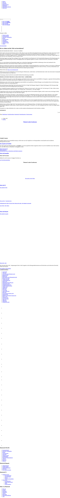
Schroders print (5, 297)
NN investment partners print (8, 293)
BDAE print (4, 276)
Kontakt (4, 489)
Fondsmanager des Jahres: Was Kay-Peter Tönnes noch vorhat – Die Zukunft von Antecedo (15, 203)
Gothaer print (5, 286)
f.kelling (4, 119)
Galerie (3, 43)
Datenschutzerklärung (6, 6)
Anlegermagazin (5, 465)
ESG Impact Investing (6, 469)
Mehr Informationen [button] (4, 148)
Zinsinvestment (29, 114)
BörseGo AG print (5, 278)
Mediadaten (4, 5)
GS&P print (4, 288)
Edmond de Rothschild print (7, 282)
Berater (3, 38)
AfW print (4, 272)
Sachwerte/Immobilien (9, 478)
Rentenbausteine (22, 114)
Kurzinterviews (9, 200)
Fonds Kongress (8, 484)
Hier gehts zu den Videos (30, 178)
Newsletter (4, 3)
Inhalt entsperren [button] (3, 149)
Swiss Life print (5, 298)
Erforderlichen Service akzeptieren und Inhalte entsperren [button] (11, 151)
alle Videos (7, 205)
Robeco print (4, 296)
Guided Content (5, 466)
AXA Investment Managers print (8, 273)
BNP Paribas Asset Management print (9, 277)
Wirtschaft (4, 40)
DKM (6, 483)
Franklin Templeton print (7, 285)
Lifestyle (4, 458)
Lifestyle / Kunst (5, 42)
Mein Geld (6, 22)
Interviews (4, 459)
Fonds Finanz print (6, 283)
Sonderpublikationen (6, 467)
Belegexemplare (5, 4)
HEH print (4, 289)
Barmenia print (5, 275)
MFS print (4, 292)
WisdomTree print (5, 302)
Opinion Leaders (5, 35)
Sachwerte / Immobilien (7, 37)
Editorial (4, 460)
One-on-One (2, 200)
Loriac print (4, 290)
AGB (3, 496)
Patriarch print (5, 294)
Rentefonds (17, 114)
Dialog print (4, 281)
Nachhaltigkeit (5, 41)
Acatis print (4, 271)
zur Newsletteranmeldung (5, 160)
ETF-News (4, 468)
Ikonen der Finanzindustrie (7, 457)
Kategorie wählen (3, 33)
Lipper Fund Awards (9, 482)
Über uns (4, 2)
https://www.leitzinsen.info (13, 69)
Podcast (3, 1)
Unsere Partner (4, 269)
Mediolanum (4, 114)
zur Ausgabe (2, 268)
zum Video (2, 205)
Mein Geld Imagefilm (4, 153)
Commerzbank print (6, 280)
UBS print (4, 299)
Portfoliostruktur (11, 114)
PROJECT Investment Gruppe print (9, 295)
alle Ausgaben (8, 268)
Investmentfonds (5, 36)
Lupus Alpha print (5, 291)
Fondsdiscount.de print (6, 284)
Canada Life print (5, 279)
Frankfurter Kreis (5, 474)
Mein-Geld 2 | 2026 (3, 263)
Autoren (4, 493)
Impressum (4, 7)
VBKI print (4, 301)
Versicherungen (5, 39)
